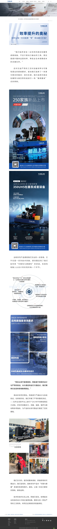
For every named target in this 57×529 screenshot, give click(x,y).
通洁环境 (15, 521)
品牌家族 (27, 1)
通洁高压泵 (15, 520)
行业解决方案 (31, 1)
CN (50, 1)
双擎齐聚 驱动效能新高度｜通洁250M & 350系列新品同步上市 (43, 514)
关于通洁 (23, 1)
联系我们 (43, 1)
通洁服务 (39, 1)
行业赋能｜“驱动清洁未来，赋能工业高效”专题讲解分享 (15, 514)
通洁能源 (15, 522)
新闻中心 (35, 1)
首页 (19, 1)
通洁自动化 (15, 523)
